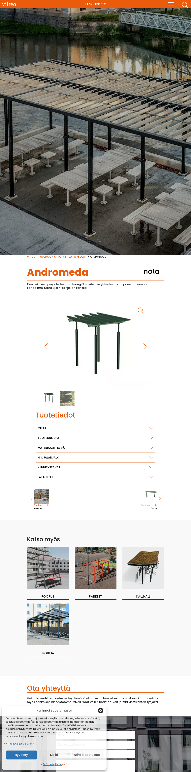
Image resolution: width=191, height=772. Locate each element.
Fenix (144, 499)
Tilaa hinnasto (95, 4)
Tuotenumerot (49, 438)
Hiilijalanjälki (48, 458)
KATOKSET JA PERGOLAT (70, 257)
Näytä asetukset (87, 755)
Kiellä (54, 755)
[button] (101, 711)
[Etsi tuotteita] (185, 5)
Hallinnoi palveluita (19, 744)
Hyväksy (21, 755)
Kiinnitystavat (49, 467)
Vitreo (31, 257)
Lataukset (45, 477)
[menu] (170, 4)
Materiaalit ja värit (53, 448)
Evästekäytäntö (52, 764)
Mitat (42, 428)
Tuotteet (44, 257)
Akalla (46, 499)
